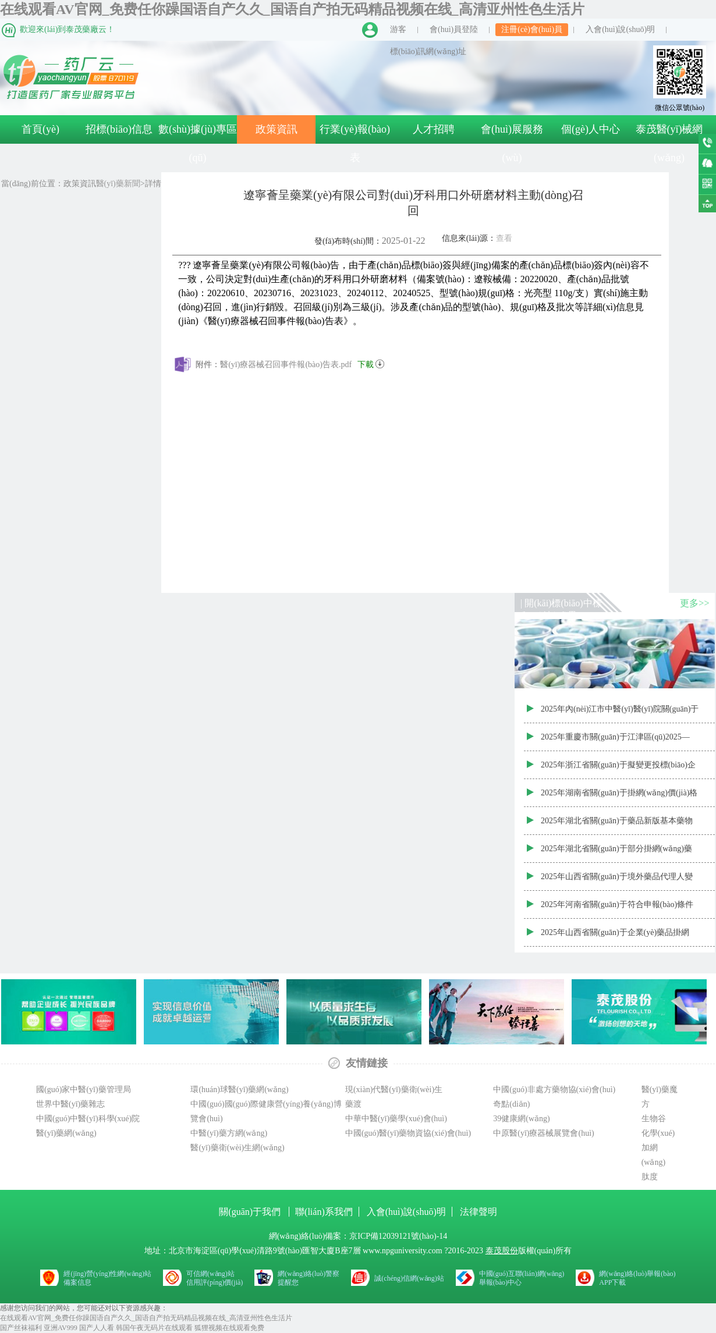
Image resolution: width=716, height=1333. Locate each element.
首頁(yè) (40, 129)
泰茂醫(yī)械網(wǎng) (669, 143)
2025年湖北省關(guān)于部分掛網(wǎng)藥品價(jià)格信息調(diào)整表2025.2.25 (616, 853)
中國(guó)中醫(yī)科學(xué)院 (88, 1118)
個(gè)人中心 (590, 129)
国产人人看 (96, 1328)
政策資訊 (276, 129)
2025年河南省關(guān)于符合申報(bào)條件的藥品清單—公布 (617, 909)
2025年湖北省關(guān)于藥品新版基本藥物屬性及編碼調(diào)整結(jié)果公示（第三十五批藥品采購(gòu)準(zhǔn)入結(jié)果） (618, 825)
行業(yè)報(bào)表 (355, 143)
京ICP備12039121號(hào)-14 (398, 1236)
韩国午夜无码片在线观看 (154, 1328)
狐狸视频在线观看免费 (229, 1328)
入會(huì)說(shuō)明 (620, 29)
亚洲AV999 (60, 1328)
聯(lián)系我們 (324, 1212)
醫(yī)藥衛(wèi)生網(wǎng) (237, 1147)
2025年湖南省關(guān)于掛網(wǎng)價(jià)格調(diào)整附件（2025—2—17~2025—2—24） (619, 797)
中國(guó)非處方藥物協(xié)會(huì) (554, 1089)
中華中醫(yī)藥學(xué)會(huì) (396, 1118)
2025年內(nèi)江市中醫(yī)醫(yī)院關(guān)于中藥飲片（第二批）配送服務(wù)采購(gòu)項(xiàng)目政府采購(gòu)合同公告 (620, 714)
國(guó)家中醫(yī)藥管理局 (83, 1089)
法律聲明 (478, 1212)
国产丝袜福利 (21, 1328)
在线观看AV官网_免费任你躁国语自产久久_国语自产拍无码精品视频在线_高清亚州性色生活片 (292, 9)
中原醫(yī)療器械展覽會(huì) (543, 1133)
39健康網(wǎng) (521, 1118)
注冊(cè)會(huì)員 (531, 29)
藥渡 (353, 1104)
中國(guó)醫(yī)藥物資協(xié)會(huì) (408, 1133)
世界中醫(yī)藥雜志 (70, 1104)
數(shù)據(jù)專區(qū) (197, 143)
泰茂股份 (501, 1250)
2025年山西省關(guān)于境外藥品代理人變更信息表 (617, 881)
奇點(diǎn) (511, 1104)
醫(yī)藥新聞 (118, 183)
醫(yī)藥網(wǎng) (66, 1133)
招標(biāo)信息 (119, 129)
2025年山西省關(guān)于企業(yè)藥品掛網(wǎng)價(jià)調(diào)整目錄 (615, 937)
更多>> (694, 603)
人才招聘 (434, 129)
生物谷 (653, 1118)
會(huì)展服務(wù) (512, 143)
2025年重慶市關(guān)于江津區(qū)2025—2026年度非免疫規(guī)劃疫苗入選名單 (615, 742)
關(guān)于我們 (251, 1212)
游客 (398, 29)
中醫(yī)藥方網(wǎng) (228, 1133)
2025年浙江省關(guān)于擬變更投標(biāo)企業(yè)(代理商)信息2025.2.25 (618, 769)
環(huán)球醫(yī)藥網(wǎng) (239, 1089)
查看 (504, 238)
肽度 (649, 1176)
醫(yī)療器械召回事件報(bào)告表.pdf (302, 362)
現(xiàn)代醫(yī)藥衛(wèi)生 (393, 1089)
